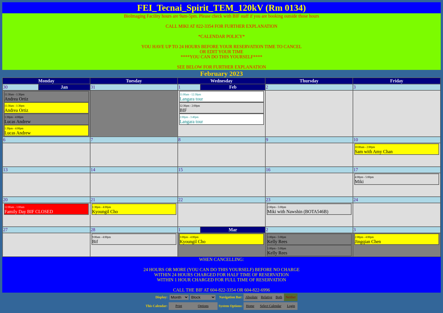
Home (250, 306)
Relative (266, 297)
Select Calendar (270, 306)
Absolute (251, 297)
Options (203, 306)
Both (279, 297)
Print (178, 306)
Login (291, 306)
